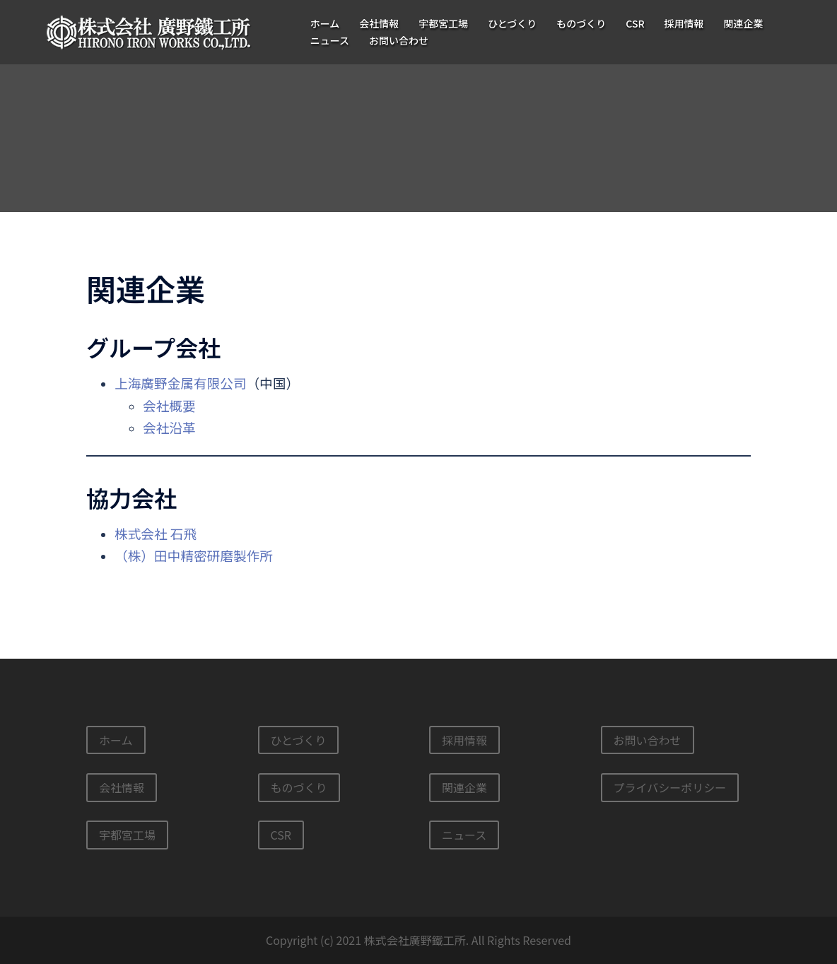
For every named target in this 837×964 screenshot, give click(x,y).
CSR (635, 23)
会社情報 (379, 23)
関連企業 (743, 23)
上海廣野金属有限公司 (181, 382)
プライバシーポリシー (670, 787)
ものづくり (581, 23)
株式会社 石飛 (156, 533)
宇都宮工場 (443, 23)
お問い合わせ (398, 40)
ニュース (329, 40)
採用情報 (684, 23)
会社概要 (169, 405)
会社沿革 (169, 427)
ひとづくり (512, 23)
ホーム (325, 23)
